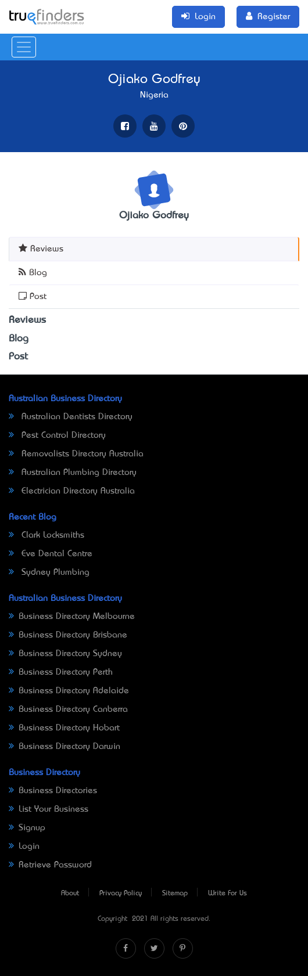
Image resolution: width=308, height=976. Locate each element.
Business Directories (53, 791)
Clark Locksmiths (46, 535)
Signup (27, 828)
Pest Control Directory (57, 435)
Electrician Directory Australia (72, 491)
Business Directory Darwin (64, 747)
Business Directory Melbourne (72, 617)
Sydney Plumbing (49, 572)
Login (24, 846)
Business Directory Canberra (68, 709)
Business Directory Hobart (64, 728)
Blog (33, 272)
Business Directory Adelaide (69, 691)
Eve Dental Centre (50, 554)
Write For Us (227, 893)
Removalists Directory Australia (76, 454)
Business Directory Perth (61, 672)
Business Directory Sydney (65, 654)
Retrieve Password (50, 865)
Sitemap (175, 893)
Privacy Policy (120, 893)
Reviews (41, 248)
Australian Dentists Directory (70, 417)
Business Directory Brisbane (68, 635)
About (70, 893)
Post (32, 296)
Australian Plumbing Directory (73, 473)
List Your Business (48, 809)
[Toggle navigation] (24, 47)
